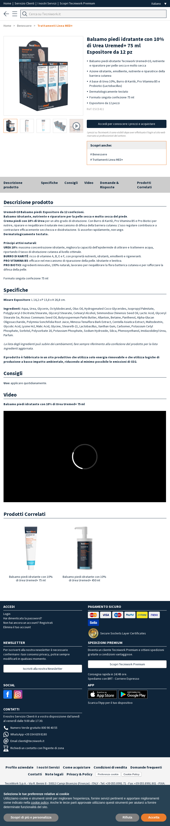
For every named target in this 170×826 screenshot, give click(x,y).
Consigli (71, 182)
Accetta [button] (153, 817)
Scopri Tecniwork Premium (77, 3)
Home (8, 3)
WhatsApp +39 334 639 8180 (25, 734)
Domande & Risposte (109, 184)
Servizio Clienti (25, 3)
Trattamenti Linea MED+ (55, 26)
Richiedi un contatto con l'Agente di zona (33, 748)
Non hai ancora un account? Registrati (28, 623)
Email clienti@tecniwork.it (23, 741)
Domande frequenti (146, 767)
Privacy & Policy (79, 774)
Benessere (24, 26)
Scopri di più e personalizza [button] (31, 817)
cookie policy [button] (39, 802)
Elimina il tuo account (17, 627)
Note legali (54, 774)
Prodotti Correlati (144, 184)
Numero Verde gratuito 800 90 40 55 (30, 728)
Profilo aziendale (19, 767)
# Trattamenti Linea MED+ (106, 160)
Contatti (35, 774)
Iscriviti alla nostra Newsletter (42, 669)
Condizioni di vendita (110, 767)
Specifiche (49, 182)
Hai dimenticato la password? (22, 618)
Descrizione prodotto (13, 184)
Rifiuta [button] (127, 817)
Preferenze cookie (108, 774)
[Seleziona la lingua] (158, 4)
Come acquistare (76, 767)
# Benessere (98, 154)
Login (6, 614)
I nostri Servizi (47, 3)
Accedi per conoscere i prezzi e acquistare (126, 124)
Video (88, 182)
